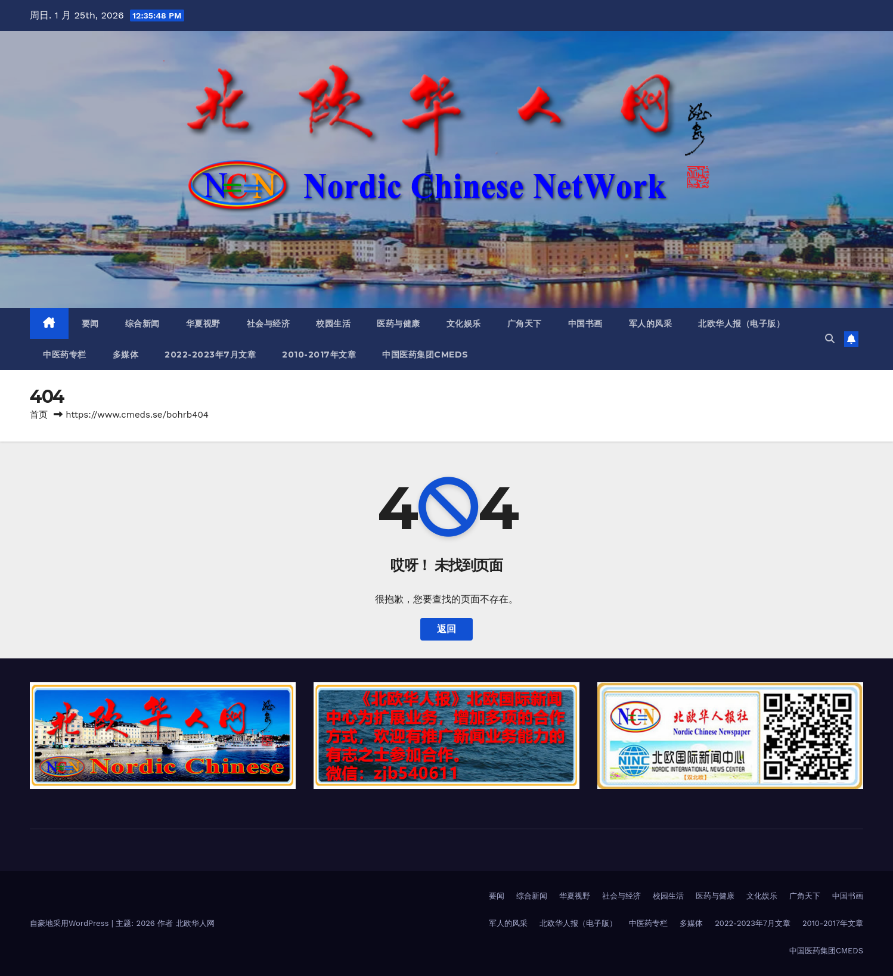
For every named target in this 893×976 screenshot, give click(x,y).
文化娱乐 (464, 323)
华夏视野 (203, 323)
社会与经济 (268, 323)
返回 (446, 629)
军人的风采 (650, 323)
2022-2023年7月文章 (210, 354)
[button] (830, 338)
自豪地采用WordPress (70, 923)
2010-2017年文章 (319, 354)
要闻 (90, 323)
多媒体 (126, 354)
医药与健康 (398, 323)
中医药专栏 (64, 354)
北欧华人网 (195, 923)
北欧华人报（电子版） (741, 323)
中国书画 (585, 323)
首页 (39, 414)
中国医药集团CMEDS (425, 354)
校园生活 (333, 323)
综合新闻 (142, 323)
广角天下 (524, 323)
